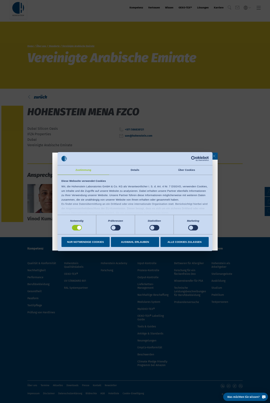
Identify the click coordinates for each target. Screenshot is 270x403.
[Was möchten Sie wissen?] (245, 397)
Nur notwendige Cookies (85, 242)
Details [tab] (135, 169)
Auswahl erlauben (135, 242)
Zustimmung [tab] (83, 169)
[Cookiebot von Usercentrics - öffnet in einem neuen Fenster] (194, 158)
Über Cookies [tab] (186, 169)
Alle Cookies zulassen (185, 242)
